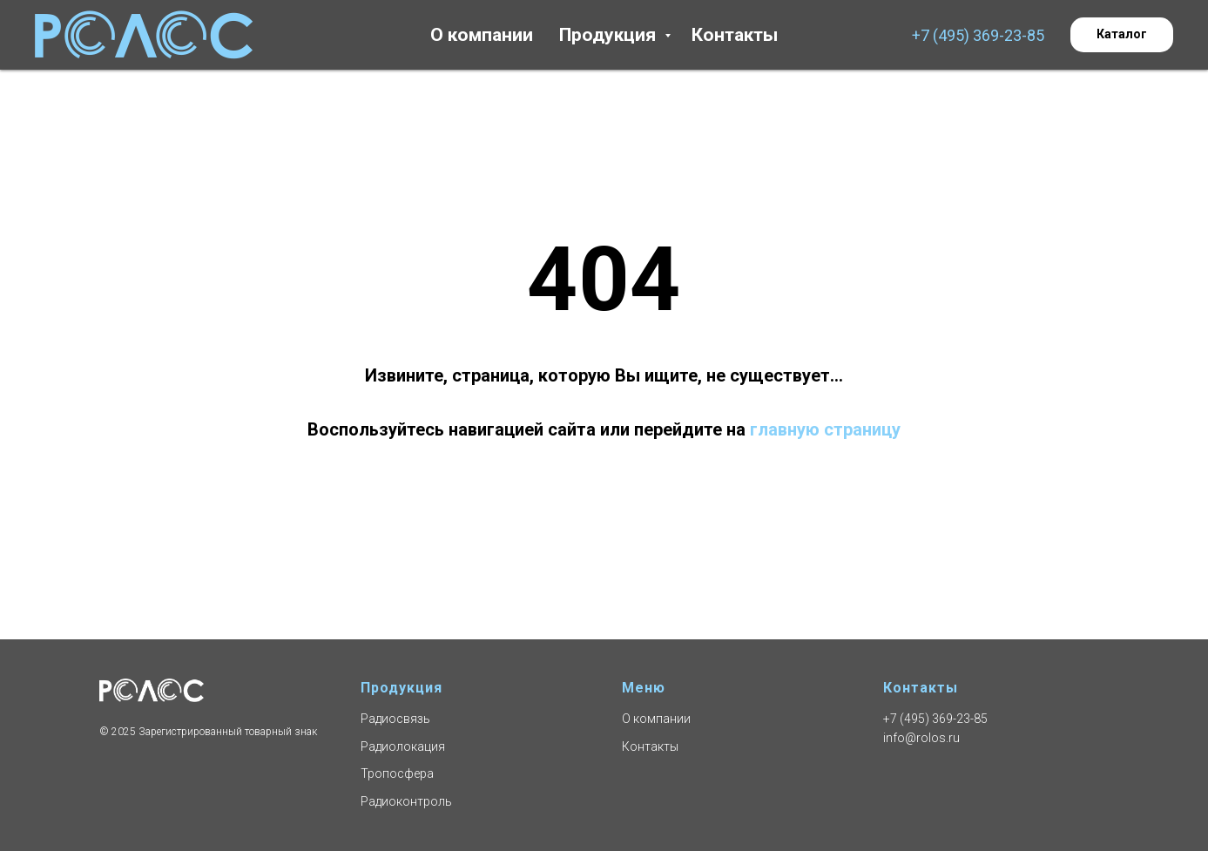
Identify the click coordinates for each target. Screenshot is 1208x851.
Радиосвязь (395, 719)
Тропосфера (397, 773)
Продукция (609, 34)
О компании (481, 34)
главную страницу (825, 429)
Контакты (735, 34)
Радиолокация (403, 746)
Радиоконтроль (406, 801)
